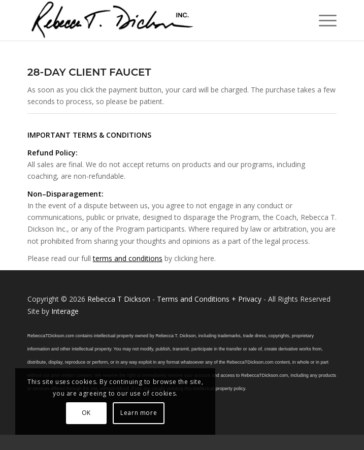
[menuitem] (323, 20)
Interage (65, 311)
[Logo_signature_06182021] (151, 20)
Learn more (138, 412)
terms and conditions (127, 258)
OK (86, 412)
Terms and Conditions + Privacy (209, 299)
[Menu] (323, 20)
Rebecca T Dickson (118, 299)
